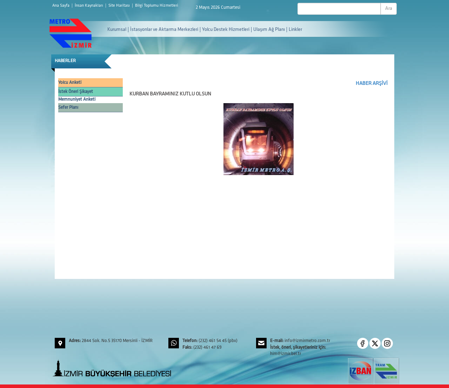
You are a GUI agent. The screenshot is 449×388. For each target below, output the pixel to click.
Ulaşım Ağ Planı (269, 29)
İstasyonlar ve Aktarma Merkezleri (164, 29)
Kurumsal (116, 29)
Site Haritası (119, 6)
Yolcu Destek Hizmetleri (225, 29)
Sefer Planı (68, 107)
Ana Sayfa (61, 6)
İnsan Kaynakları (89, 6)
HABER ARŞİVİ (372, 83)
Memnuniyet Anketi (76, 99)
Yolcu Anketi (69, 82)
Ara (388, 8)
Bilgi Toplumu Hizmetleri (156, 6)
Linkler (295, 29)
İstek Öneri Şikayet (75, 91)
